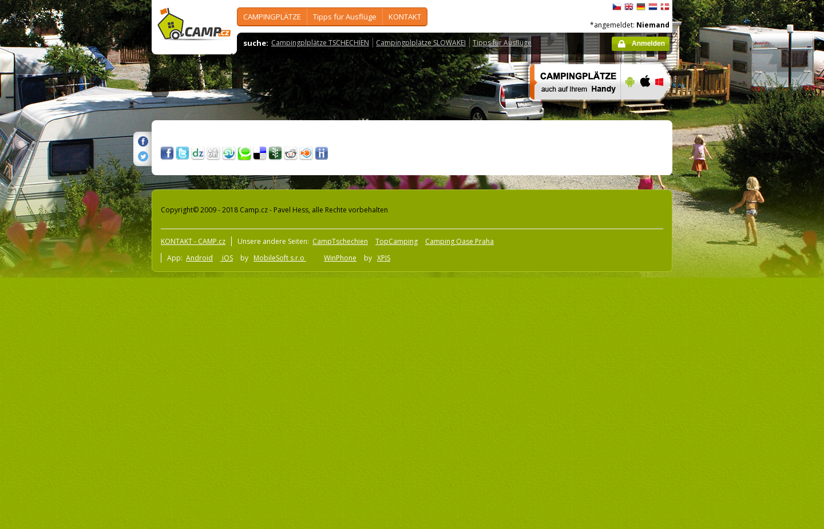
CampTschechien (340, 241)
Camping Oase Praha (459, 241)
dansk (665, 7)
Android (199, 258)
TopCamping (396, 241)
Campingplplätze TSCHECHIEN (320, 43)
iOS (226, 258)
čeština (616, 7)
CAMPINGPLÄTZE (272, 16)
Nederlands (652, 7)
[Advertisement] (720, 344)
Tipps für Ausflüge (345, 16)
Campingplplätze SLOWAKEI (421, 43)
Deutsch (640, 7)
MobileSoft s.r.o (279, 258)
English (628, 7)
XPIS (383, 258)
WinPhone (340, 258)
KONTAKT (405, 16)
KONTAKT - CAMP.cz (193, 241)
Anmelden (648, 44)
